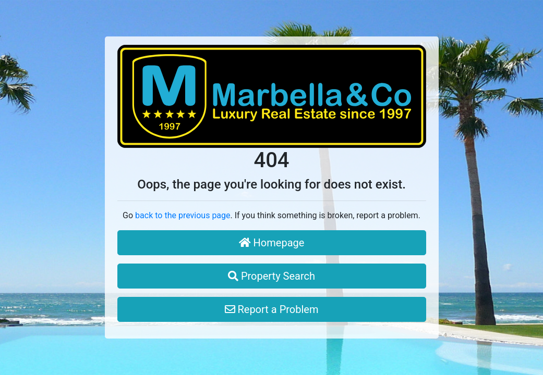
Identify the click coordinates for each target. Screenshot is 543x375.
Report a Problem (272, 309)
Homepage (272, 242)
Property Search (271, 276)
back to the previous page (182, 215)
